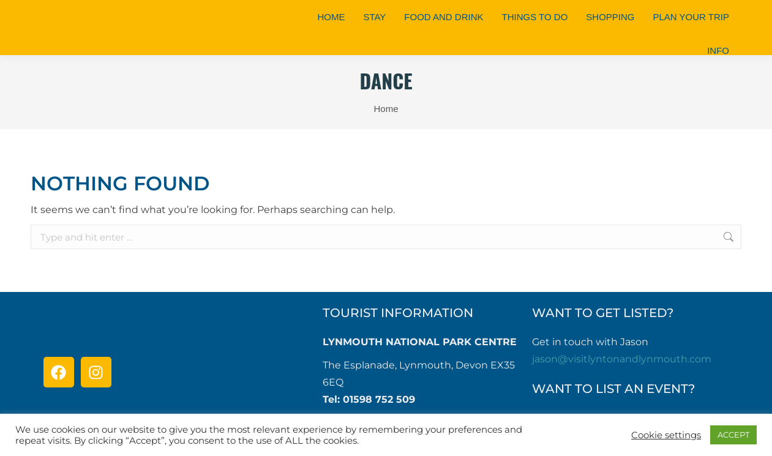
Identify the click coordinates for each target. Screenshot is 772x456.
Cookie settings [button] (666, 435)
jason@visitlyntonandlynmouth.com (621, 359)
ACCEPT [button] (733, 434)
